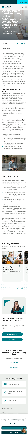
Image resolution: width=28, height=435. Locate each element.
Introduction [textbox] (6, 48)
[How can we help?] (14, 384)
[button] (1, 284)
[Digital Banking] (22, 2)
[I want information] (12, 334)
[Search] (22, 7)
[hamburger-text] (25, 7)
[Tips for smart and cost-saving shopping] (12, 257)
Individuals (5, 2)
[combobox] (14, 48)
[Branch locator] (14, 401)
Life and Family (7, 266)
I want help (12, 339)
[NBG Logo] (7, 7)
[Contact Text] (14, 392)
